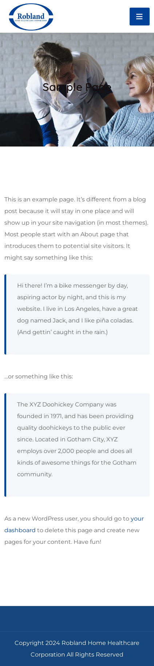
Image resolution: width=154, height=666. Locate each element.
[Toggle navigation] (140, 16)
